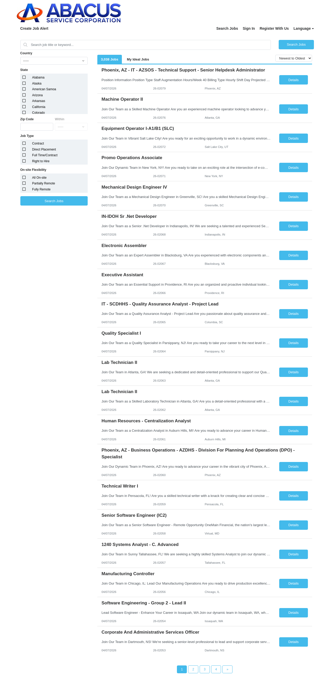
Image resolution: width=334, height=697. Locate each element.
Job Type (27, 136)
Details (293, 80)
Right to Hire (41, 161)
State (24, 70)
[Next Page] (227, 669)
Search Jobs (227, 28)
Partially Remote (43, 183)
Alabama (38, 77)
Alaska (36, 83)
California (38, 107)
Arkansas (38, 101)
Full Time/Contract (44, 155)
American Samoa (44, 89)
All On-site (39, 177)
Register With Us (274, 28)
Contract (38, 143)
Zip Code (27, 119)
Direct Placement (44, 149)
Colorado (38, 113)
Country (26, 53)
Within (59, 119)
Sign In (249, 28)
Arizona (37, 95)
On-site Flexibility (33, 170)
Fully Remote (41, 189)
